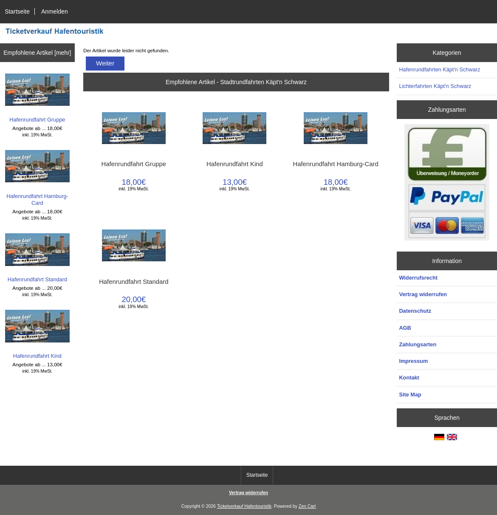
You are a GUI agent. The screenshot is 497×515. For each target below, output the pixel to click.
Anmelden (54, 11)
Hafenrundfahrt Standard (37, 257)
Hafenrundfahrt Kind (37, 334)
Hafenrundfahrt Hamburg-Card (37, 178)
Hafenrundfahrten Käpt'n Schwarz (439, 69)
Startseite (17, 11)
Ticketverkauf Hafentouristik (244, 506)
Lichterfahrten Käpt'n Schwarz (435, 86)
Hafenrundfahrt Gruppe (37, 98)
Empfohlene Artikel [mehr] (37, 52)
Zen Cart (307, 506)
